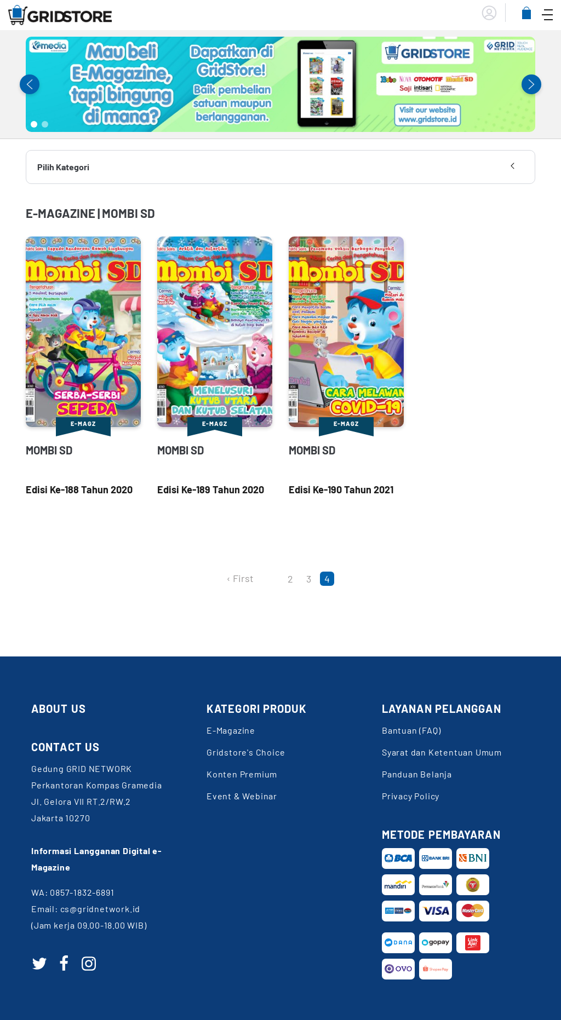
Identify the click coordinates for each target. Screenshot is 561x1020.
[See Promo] (280, 84)
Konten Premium (242, 774)
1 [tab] (34, 124)
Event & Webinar (242, 796)
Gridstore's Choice (246, 752)
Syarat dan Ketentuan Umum (442, 752)
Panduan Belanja (417, 774)
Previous (29, 84)
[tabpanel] (280, 84)
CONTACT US (65, 746)
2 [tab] (45, 124)
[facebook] (64, 963)
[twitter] (39, 963)
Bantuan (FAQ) (411, 730)
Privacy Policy (410, 796)
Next (531, 84)
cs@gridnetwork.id (100, 908)
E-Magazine (231, 730)
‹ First (240, 578)
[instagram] (89, 963)
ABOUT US (58, 708)
